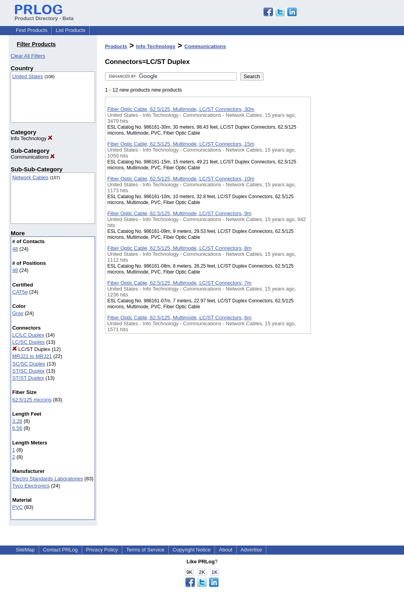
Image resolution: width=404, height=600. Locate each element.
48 (15, 249)
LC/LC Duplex (28, 335)
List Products (70, 30)
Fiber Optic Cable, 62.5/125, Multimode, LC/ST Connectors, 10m (180, 179)
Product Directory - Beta (44, 15)
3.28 (17, 421)
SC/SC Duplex (28, 364)
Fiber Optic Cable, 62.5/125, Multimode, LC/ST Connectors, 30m (180, 109)
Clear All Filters (28, 56)
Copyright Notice (192, 550)
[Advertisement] (350, 204)
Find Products (31, 30)
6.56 (17, 428)
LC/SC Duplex (28, 342)
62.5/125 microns (32, 400)
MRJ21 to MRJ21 (32, 356)
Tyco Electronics (31, 486)
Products (116, 46)
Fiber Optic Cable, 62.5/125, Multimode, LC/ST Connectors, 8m (179, 248)
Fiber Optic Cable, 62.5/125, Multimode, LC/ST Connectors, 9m (179, 213)
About (225, 550)
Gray (17, 313)
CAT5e (20, 292)
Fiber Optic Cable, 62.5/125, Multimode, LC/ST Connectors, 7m (179, 283)
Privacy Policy (102, 550)
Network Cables (30, 177)
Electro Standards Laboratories (47, 479)
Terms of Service (145, 550)
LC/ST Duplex (31, 349)
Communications (33, 157)
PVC (17, 507)
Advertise (251, 550)
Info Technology (31, 138)
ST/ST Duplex (28, 378)
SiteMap (25, 550)
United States (27, 76)
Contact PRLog (60, 550)
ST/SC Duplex (28, 371)
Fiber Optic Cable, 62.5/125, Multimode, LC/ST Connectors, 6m (179, 318)
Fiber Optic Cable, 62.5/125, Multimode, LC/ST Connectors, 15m (180, 144)
